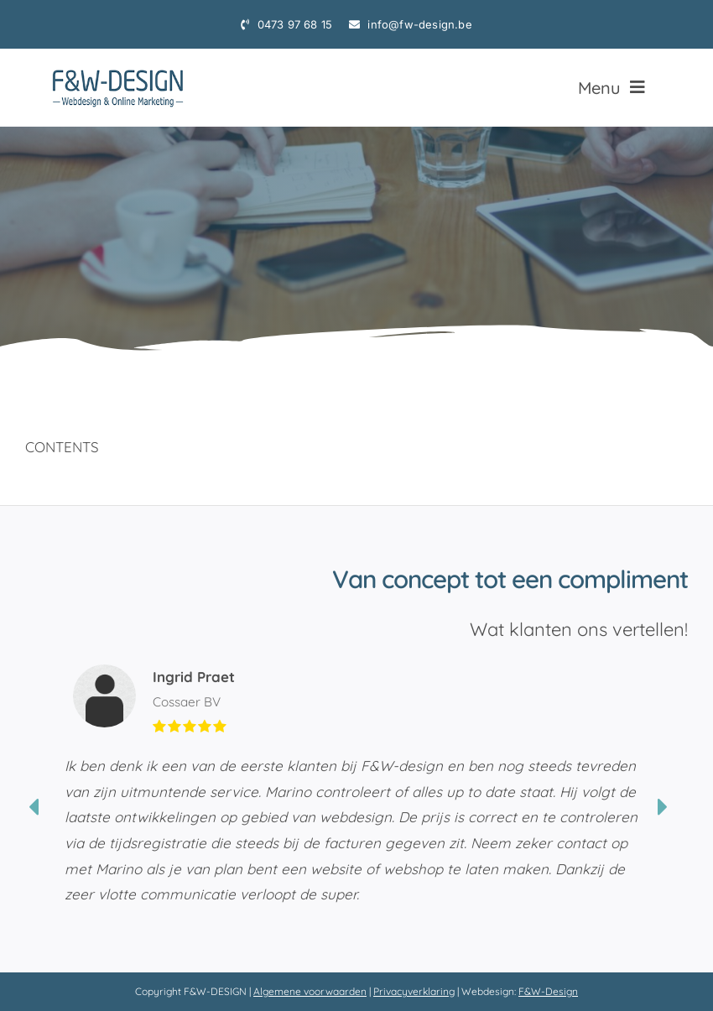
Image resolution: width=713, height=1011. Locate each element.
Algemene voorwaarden (310, 991)
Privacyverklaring (414, 991)
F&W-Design (548, 991)
